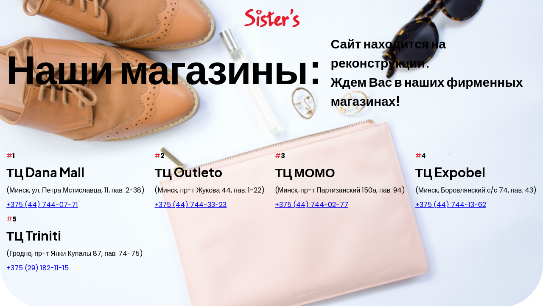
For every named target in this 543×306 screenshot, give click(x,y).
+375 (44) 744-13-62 (450, 205)
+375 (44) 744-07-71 (42, 205)
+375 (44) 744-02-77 (311, 205)
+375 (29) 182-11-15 (37, 268)
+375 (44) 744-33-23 (190, 205)
